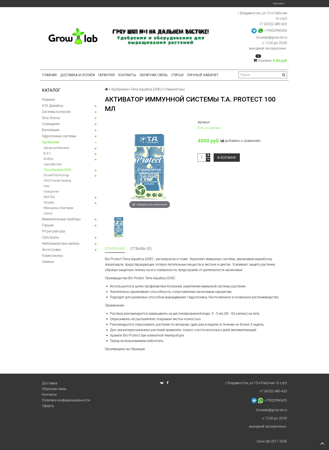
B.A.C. (47, 153)
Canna (48, 213)
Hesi (47, 186)
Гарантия (106, 75)
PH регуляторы (53, 231)
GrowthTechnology (56, 175)
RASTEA (49, 197)
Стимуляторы (174, 89)
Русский (279, 3)
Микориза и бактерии (58, 208)
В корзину (226, 158)
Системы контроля (56, 112)
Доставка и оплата (77, 75)
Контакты (127, 75)
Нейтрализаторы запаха (60, 243)
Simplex (49, 202)
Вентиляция (50, 130)
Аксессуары (51, 250)
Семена (48, 262)
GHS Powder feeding (57, 180)
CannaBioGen (53, 164)
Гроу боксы (51, 118)
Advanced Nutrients (56, 148)
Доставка (49, 383)
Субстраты (50, 237)
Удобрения (50, 142)
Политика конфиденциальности (66, 400)
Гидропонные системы (59, 136)
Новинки (48, 100)
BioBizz (49, 158)
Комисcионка (52, 256)
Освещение (51, 124)
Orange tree (51, 191)
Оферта (48, 406)
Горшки (48, 225)
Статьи (177, 75)
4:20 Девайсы (52, 106)
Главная (49, 75)
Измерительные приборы (61, 219)
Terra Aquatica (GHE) (58, 169)
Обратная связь (154, 75)
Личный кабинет (202, 75)
